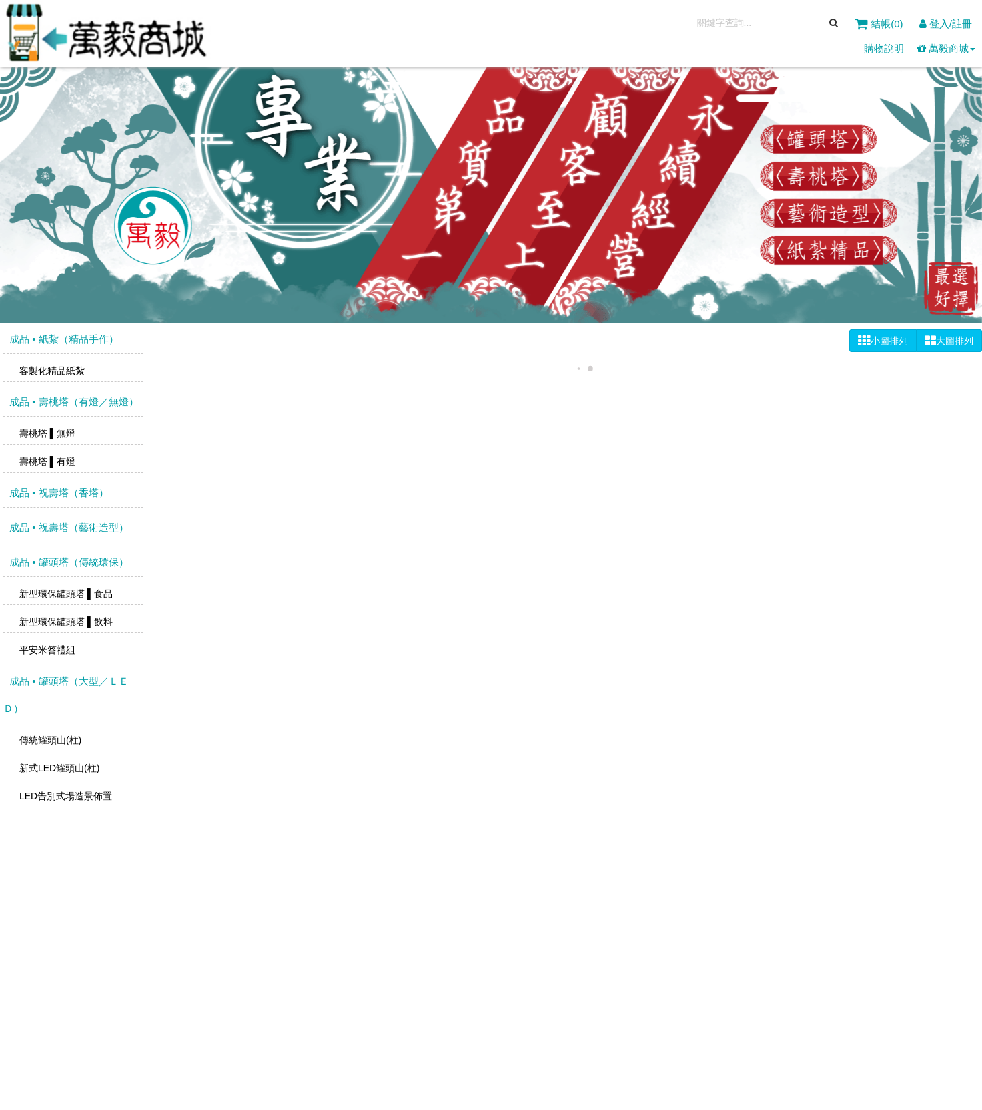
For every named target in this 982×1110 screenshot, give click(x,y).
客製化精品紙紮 (51, 370)
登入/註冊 (945, 23)
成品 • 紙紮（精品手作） (63, 339)
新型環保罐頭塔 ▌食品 (65, 593)
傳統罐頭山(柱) (49, 740)
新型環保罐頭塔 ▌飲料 (65, 621)
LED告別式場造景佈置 (64, 796)
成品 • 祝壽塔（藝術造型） (68, 527)
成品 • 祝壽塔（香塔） (58, 492)
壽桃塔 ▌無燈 (46, 433)
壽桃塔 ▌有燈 (46, 461)
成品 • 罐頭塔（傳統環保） (68, 562)
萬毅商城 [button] (946, 48)
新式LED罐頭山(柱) (58, 768)
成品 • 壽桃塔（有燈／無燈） (73, 401)
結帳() (880, 23)
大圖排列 (949, 340)
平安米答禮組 (46, 649)
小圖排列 (883, 340)
